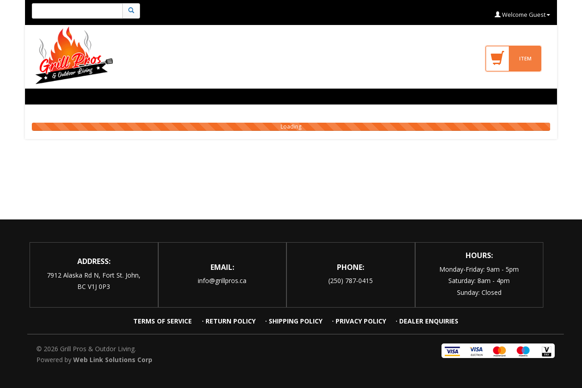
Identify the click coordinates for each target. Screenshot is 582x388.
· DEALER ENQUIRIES (427, 321)
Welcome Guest (522, 14)
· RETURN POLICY (229, 321)
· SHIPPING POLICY (293, 321)
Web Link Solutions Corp (112, 359)
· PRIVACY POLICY (359, 321)
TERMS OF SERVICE (163, 321)
